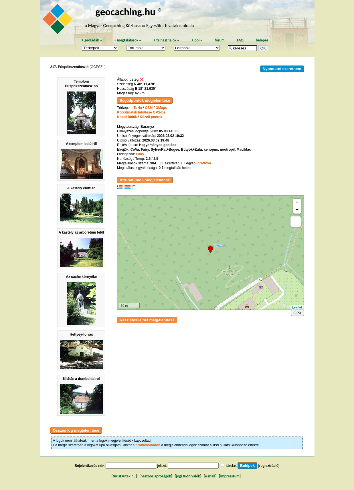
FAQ (240, 40)
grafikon (204, 163)
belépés (262, 40)
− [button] (297, 209)
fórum (220, 40)
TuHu (137, 108)
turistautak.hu (124, 476)
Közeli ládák (127, 117)
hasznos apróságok (156, 476)
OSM (149, 108)
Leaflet (297, 307)
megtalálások (128, 40)
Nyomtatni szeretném (282, 69)
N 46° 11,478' (144, 84)
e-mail (210, 476)
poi (196, 40)
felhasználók (166, 40)
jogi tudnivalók (188, 476)
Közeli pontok (151, 117)
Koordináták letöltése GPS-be (141, 112)
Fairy (140, 154)
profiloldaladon (148, 445)
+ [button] (297, 202)
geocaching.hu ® (129, 11)
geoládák (91, 40)
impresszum (230, 476)
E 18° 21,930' (145, 89)
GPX (297, 313)
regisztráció (268, 466)
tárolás (231, 466)
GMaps (161, 108)
